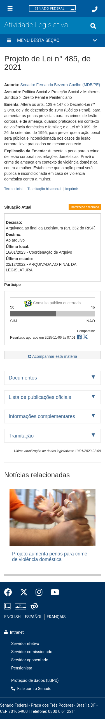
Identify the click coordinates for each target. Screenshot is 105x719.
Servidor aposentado (29, 660)
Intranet (14, 632)
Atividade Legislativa (36, 25)
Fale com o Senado (31, 688)
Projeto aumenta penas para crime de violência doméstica (49, 556)
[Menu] (10, 8)
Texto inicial (14, 189)
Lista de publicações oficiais (40, 397)
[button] (52, 40)
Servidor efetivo (25, 643)
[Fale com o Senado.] (94, 9)
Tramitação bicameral (44, 189)
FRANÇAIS (56, 617)
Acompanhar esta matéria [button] (52, 356)
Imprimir (71, 189)
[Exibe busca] (93, 26)
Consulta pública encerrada (52, 302)
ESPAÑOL (33, 617)
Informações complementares (42, 416)
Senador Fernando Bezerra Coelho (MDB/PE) (60, 84)
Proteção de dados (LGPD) (35, 680)
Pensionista (21, 668)
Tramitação (21, 436)
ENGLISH (12, 617)
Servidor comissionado (31, 651)
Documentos (23, 378)
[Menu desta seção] (9, 40)
